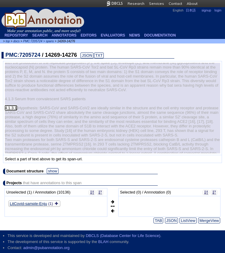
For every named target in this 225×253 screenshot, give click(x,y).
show (52, 171)
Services (156, 3)
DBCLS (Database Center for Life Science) (123, 235)
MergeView (209, 220)
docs (16, 41)
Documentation (160, 35)
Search (40, 35)
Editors (89, 35)
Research (136, 3)
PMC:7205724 (32, 41)
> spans (48, 41)
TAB (158, 220)
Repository (16, 35)
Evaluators (113, 35)
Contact (175, 3)
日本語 (191, 10)
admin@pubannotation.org (46, 247)
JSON (87, 55)
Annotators (64, 35)
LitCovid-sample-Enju (28, 203)
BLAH (103, 241)
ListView (188, 220)
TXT (99, 55)
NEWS (134, 35)
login (217, 10)
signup (206, 10)
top (8, 41)
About (192, 3)
